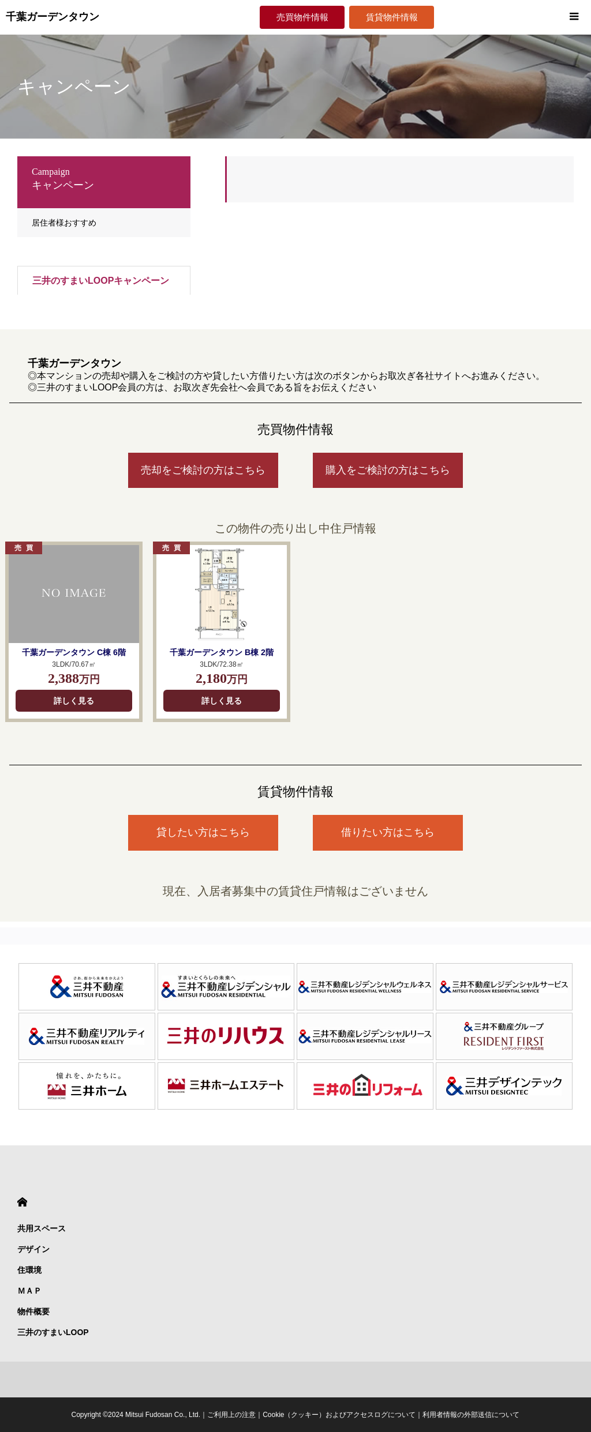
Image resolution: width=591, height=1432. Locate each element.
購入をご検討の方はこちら (388, 470)
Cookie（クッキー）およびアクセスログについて (339, 1415)
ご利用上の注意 (231, 1415)
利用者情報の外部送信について (470, 1415)
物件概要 (33, 1311)
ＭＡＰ (29, 1290)
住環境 (29, 1270)
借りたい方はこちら (388, 832)
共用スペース (41, 1228)
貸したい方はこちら (203, 832)
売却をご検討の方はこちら (203, 470)
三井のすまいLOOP (53, 1332)
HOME (22, 1202)
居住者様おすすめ (64, 222)
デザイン (33, 1249)
